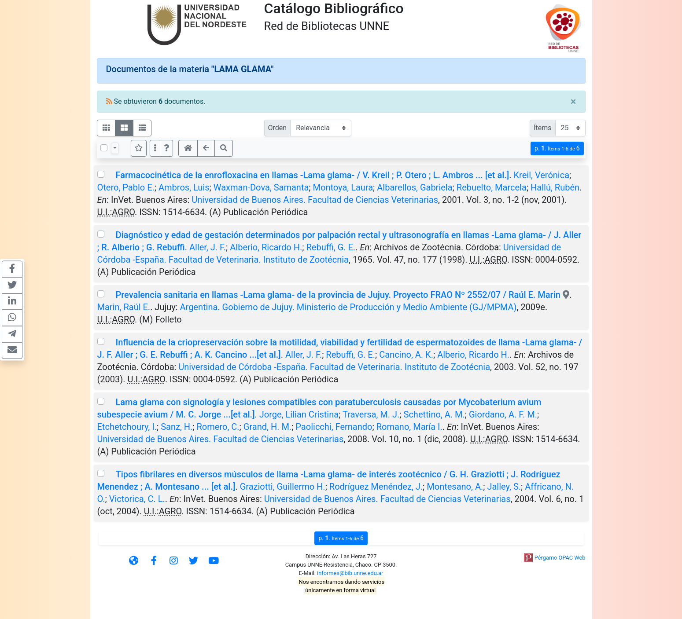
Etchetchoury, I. (127, 426)
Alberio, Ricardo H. (266, 247)
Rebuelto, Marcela (492, 187)
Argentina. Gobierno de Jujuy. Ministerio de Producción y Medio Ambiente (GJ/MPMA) (348, 307)
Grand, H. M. (267, 426)
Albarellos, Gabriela (414, 187)
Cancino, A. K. (406, 354)
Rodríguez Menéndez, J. (376, 486)
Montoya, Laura (343, 187)
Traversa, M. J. (371, 414)
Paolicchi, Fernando (333, 426)
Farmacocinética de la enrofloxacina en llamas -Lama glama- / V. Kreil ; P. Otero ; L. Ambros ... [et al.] (312, 175)
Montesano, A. (455, 486)
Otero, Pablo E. (126, 187)
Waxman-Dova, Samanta (261, 187)
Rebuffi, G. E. (330, 247)
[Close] (573, 101)
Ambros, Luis (184, 187)
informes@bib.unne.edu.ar (350, 573)
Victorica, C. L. (137, 499)
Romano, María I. (409, 426)
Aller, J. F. (207, 247)
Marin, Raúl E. (124, 307)
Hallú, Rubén (555, 187)
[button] (166, 148)
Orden (277, 128)
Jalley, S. (504, 486)
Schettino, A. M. (434, 414)
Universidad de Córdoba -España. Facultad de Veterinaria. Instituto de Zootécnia (334, 367)
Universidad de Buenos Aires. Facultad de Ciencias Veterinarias (315, 199)
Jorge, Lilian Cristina (299, 414)
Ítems (542, 128)
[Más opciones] (155, 148)
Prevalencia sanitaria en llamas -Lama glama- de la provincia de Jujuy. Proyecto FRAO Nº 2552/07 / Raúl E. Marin (337, 294)
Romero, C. (218, 426)
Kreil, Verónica (542, 175)
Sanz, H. (176, 426)
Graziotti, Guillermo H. (282, 486)
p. (557, 148)
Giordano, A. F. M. (503, 414)
